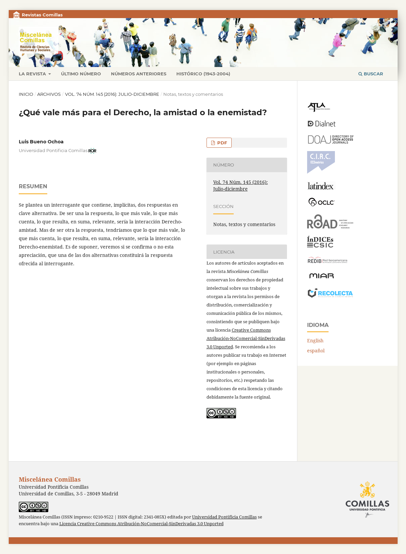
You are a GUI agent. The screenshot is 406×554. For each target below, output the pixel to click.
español (316, 350)
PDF (221, 142)
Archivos (49, 94)
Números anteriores (138, 73)
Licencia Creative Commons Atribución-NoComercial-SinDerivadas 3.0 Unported (141, 524)
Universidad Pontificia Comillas (224, 517)
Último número (81, 73)
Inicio (26, 94)
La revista (33, 73)
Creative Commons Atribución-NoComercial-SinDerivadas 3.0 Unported (246, 338)
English (315, 340)
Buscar (370, 73)
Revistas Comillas (42, 14)
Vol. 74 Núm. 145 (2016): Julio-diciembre (112, 94)
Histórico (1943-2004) (203, 73)
